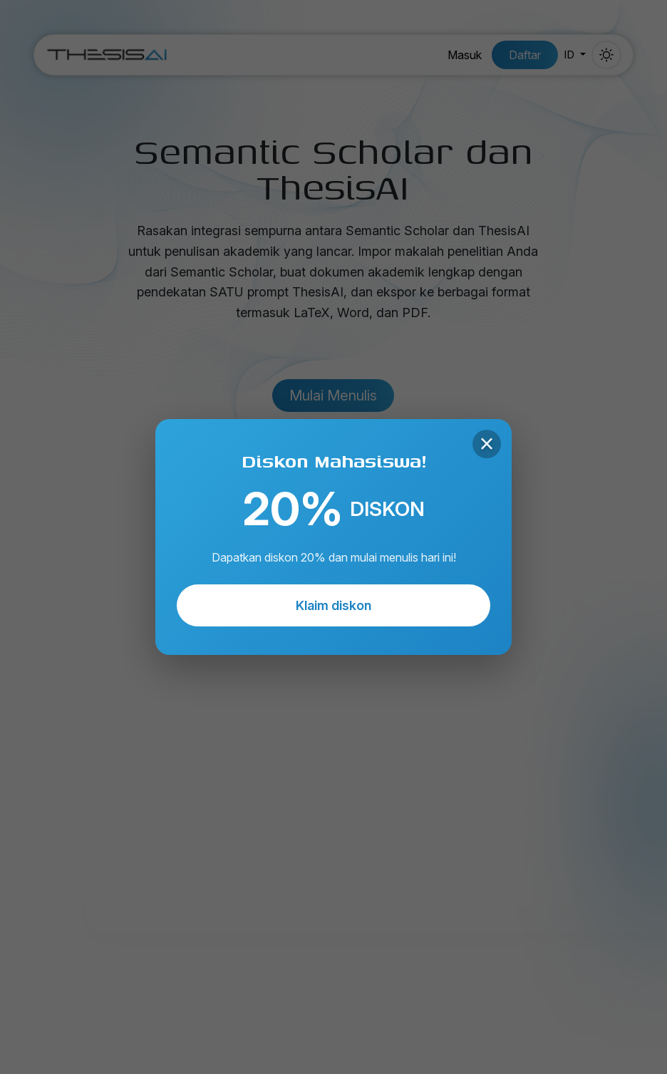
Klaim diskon (333, 605)
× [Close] (486, 444)
